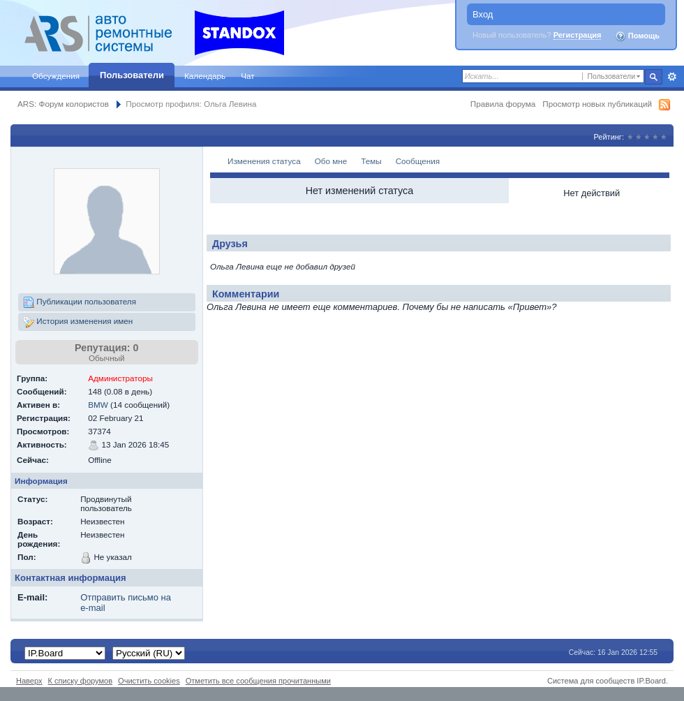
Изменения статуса (264, 160)
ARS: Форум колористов (63, 103)
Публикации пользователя (79, 302)
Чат (247, 75)
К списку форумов (80, 681)
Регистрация (577, 35)
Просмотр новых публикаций (597, 103)
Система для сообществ (590, 681)
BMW (98, 404)
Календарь (204, 75)
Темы (371, 160)
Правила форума (502, 103)
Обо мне (331, 160)
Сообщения (418, 160)
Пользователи (132, 75)
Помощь (637, 36)
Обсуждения (56, 75)
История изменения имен (78, 321)
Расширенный (672, 77)
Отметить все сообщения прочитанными (258, 681)
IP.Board (651, 681)
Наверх (29, 681)
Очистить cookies (149, 681)
